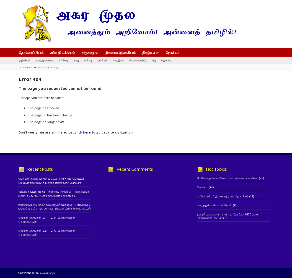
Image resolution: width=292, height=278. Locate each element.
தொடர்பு (166, 60)
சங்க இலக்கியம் (62, 52)
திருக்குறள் (90, 52)
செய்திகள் (118, 60)
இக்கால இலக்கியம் (120, 52)
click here (83, 132)
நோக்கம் (174, 53)
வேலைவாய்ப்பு (138, 60)
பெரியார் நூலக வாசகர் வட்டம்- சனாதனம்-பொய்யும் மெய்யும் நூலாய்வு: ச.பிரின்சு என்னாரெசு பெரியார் (51, 180)
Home (37, 67)
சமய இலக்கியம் (44, 60)
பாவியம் (102, 60)
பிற (154, 60)
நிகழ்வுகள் (150, 52)
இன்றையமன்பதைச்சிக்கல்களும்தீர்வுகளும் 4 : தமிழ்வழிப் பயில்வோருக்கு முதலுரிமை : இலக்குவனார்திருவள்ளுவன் (54, 206)
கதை (76, 60)
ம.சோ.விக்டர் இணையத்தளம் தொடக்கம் (222, 196)
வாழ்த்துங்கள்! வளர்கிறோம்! (214, 205)
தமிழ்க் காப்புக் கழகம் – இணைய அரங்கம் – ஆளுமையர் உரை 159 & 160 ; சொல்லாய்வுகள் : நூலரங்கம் (53, 193)
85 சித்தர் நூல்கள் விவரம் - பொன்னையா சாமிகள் (227, 178)
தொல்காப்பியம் (31, 52)
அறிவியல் (24, 60)
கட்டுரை (63, 60)
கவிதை (88, 60)
